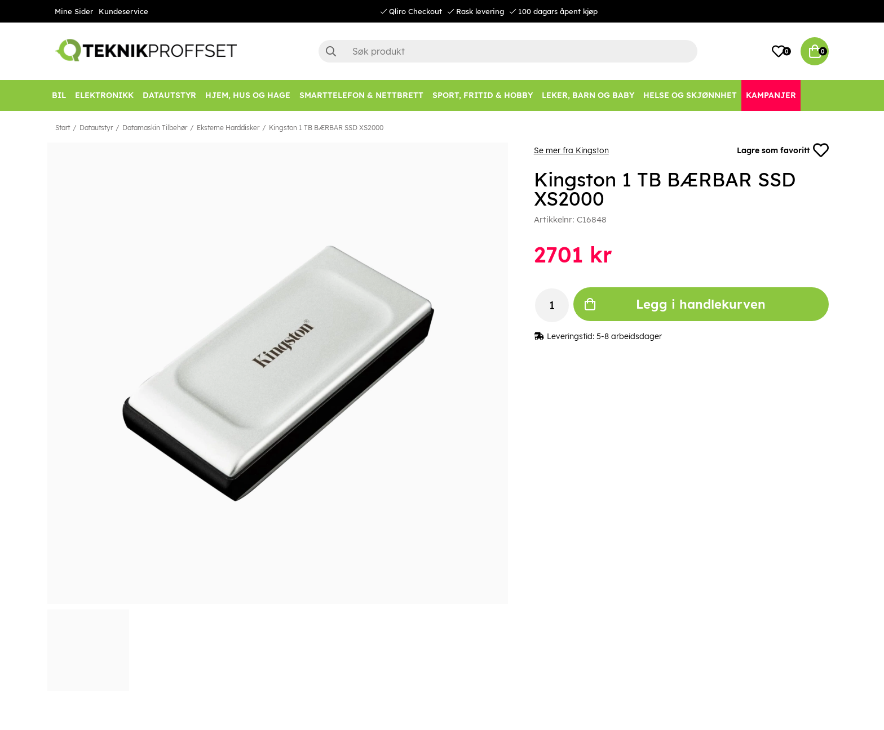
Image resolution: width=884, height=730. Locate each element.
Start (62, 127)
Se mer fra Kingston (571, 150)
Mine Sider (74, 11)
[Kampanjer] (771, 95)
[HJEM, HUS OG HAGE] (248, 95)
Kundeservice (123, 11)
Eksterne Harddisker (228, 127)
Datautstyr (96, 127)
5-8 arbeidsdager (629, 336)
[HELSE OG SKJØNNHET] (690, 95)
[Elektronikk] (104, 95)
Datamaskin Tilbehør (154, 127)
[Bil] (58, 95)
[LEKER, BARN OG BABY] (588, 95)
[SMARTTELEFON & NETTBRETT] (361, 95)
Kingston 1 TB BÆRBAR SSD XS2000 (326, 127)
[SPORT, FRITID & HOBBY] (482, 95)
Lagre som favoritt (783, 150)
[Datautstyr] (169, 95)
